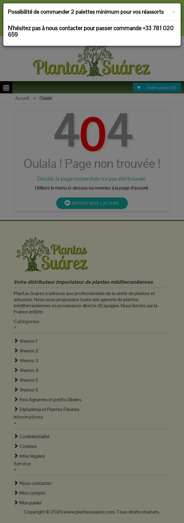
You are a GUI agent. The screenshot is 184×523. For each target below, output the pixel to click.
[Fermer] (173, 11)
